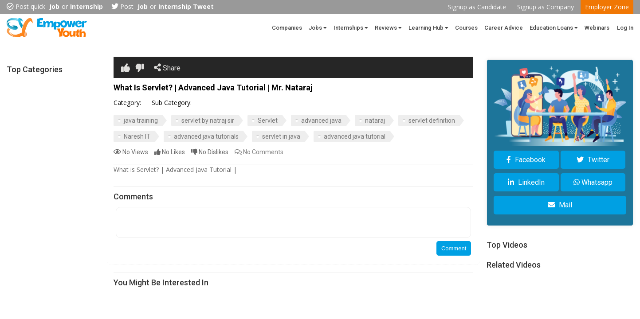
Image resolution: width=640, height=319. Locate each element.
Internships (351, 27)
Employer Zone (607, 7)
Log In (625, 27)
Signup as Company (545, 7)
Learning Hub (428, 27)
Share (167, 67)
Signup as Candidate (477, 7)
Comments (259, 152)
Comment (453, 248)
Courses (466, 27)
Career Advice (503, 27)
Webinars (597, 27)
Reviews (388, 27)
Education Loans (554, 27)
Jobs (318, 27)
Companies (287, 27)
